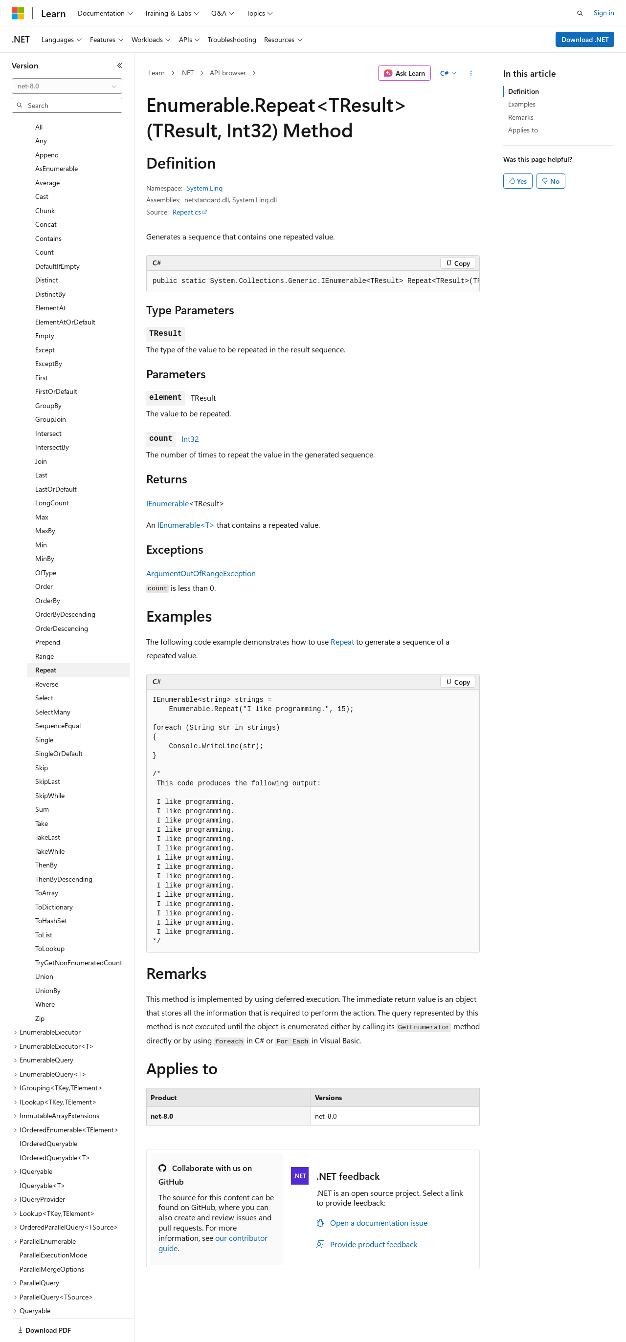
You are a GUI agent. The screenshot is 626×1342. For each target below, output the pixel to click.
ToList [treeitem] (43, 901)
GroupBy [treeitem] (48, 371)
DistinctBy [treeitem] (50, 260)
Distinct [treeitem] (46, 246)
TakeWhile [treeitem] (50, 817)
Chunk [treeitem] (45, 176)
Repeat (342, 641)
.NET (187, 72)
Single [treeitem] (44, 706)
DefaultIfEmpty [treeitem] (57, 232)
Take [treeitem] (41, 789)
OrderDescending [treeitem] (61, 594)
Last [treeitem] (41, 441)
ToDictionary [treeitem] (54, 873)
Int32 (190, 438)
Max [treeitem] (41, 483)
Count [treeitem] (44, 218)
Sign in (604, 12)
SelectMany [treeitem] (52, 678)
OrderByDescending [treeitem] (65, 580)
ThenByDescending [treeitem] (63, 845)
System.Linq (204, 188)
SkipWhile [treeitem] (50, 761)
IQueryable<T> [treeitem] (43, 1151)
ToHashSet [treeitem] (51, 886)
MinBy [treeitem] (44, 524)
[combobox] (67, 86)
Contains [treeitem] (48, 204)
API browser (228, 72)
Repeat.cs (187, 211)
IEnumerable (167, 503)
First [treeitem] (41, 343)
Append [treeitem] (47, 121)
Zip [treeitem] (40, 984)
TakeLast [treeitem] (47, 803)
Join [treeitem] (41, 427)
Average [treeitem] (47, 148)
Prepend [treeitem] (47, 608)
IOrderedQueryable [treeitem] (48, 1109)
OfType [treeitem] (45, 538)
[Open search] (580, 13)
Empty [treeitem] (44, 301)
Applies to (523, 129)
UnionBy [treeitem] (48, 956)
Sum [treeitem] (42, 775)
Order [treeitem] (44, 552)
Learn (156, 72)
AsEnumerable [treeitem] (56, 134)
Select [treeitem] (44, 664)
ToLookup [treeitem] (50, 914)
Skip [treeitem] (41, 733)
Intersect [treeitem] (48, 399)
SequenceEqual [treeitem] (58, 691)
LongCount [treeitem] (52, 469)
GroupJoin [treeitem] (50, 385)
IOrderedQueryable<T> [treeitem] (55, 1123)
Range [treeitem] (44, 622)
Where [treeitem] (45, 970)
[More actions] (471, 73)
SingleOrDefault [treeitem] (59, 719)
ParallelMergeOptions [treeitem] (52, 1235)
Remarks (521, 117)
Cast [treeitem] (41, 162)
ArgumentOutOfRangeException (201, 573)
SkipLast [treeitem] (47, 747)
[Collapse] (120, 65)
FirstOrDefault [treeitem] (56, 357)
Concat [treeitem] (46, 190)
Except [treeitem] (45, 316)
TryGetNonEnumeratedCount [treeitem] (78, 928)
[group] (313, 281)
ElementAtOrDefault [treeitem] (65, 288)
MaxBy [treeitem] (45, 496)
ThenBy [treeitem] (46, 831)
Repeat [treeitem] (45, 636)
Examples (522, 103)
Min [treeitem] (41, 511)
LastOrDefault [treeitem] (56, 455)
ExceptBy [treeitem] (48, 329)
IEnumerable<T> (186, 524)
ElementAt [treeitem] (50, 274)
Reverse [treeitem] (46, 650)
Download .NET (585, 39)
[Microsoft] (18, 13)
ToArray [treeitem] (46, 859)
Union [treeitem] (44, 942)
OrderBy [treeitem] (47, 566)
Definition (523, 91)
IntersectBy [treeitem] (52, 413)
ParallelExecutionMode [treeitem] (53, 1221)
